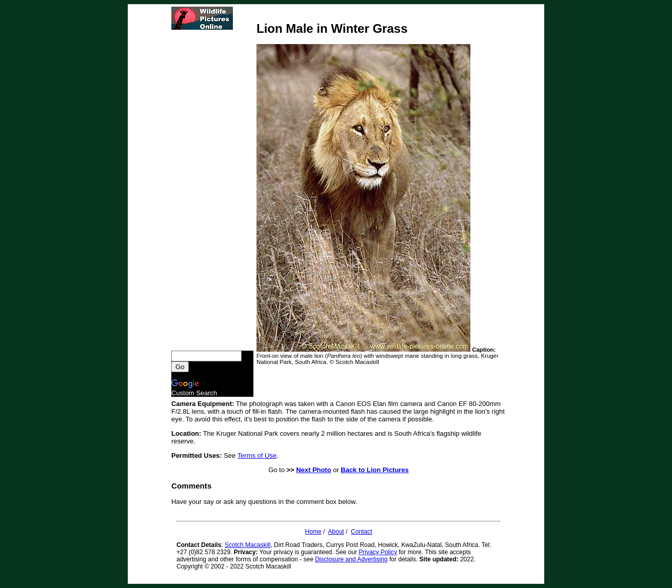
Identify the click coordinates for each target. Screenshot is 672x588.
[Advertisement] (212, 190)
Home (313, 531)
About (336, 531)
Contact (361, 531)
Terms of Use (257, 455)
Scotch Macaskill (247, 545)
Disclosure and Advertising (351, 559)
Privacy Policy (378, 552)
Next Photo (313, 470)
